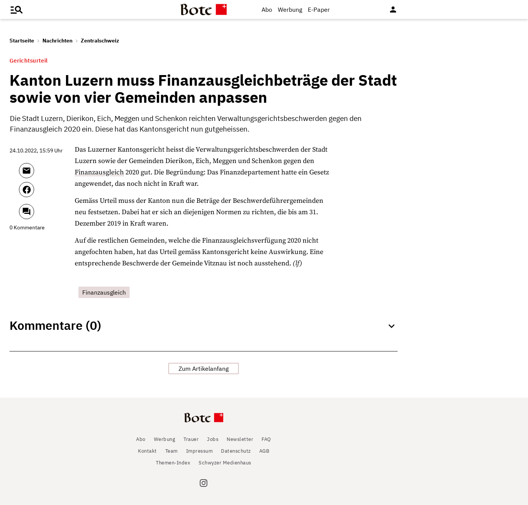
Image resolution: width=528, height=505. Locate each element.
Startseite (21, 40)
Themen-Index (173, 463)
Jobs (212, 439)
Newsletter (240, 439)
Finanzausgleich (99, 172)
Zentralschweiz (100, 40)
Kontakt (147, 451)
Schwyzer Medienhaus (225, 463)
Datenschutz (236, 451)
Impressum (199, 451)
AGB (264, 451)
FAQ (266, 439)
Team (171, 451)
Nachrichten (57, 40)
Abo (267, 9)
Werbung (290, 9)
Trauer (191, 439)
